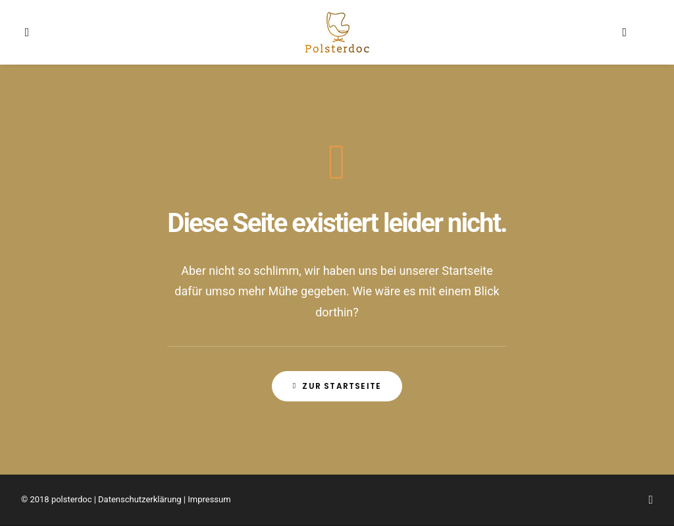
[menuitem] (39, 32)
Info (261, 32)
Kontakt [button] (422, 32)
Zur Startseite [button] (337, 386)
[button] (39, 32)
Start (220, 32)
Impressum (209, 499)
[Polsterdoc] (337, 32)
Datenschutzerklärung (140, 499)
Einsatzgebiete (493, 32)
